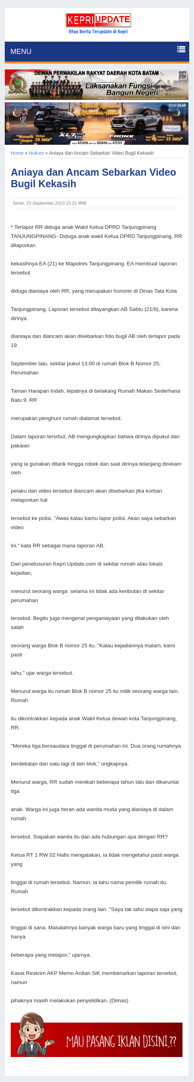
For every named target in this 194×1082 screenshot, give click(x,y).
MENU (20, 52)
